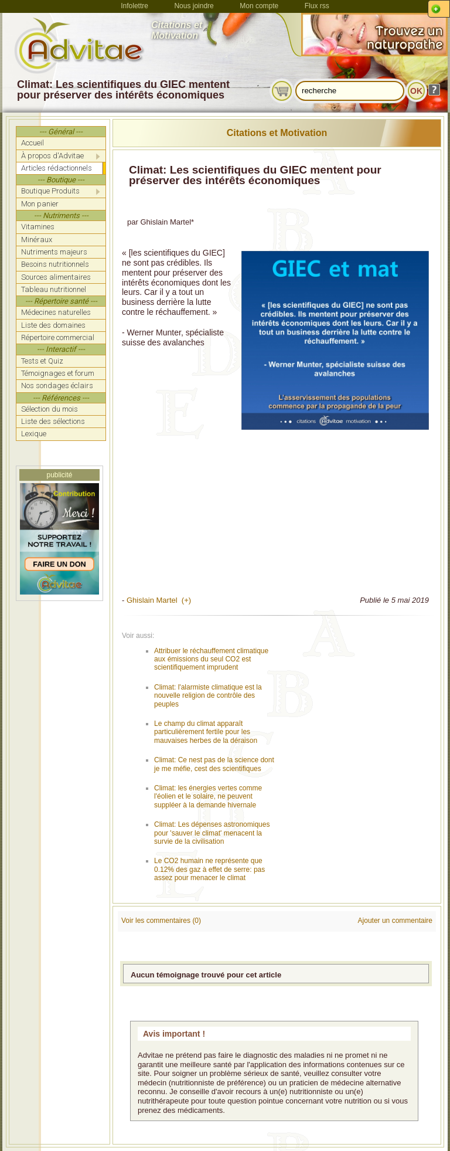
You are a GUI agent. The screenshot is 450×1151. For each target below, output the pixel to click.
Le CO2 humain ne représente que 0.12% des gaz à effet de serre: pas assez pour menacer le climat (209, 869)
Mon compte (259, 6)
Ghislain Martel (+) (159, 600)
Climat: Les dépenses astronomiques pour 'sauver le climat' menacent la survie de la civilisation (212, 833)
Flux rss (317, 6)
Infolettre (134, 6)
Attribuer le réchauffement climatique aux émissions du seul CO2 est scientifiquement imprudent (211, 659)
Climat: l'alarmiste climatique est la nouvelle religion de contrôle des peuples (208, 695)
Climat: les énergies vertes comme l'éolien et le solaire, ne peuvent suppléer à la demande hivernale (208, 796)
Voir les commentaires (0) (161, 920)
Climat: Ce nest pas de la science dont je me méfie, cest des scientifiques (214, 764)
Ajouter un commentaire (395, 920)
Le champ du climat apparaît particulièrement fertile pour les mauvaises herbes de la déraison (205, 732)
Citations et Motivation (277, 133)
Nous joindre (193, 6)
